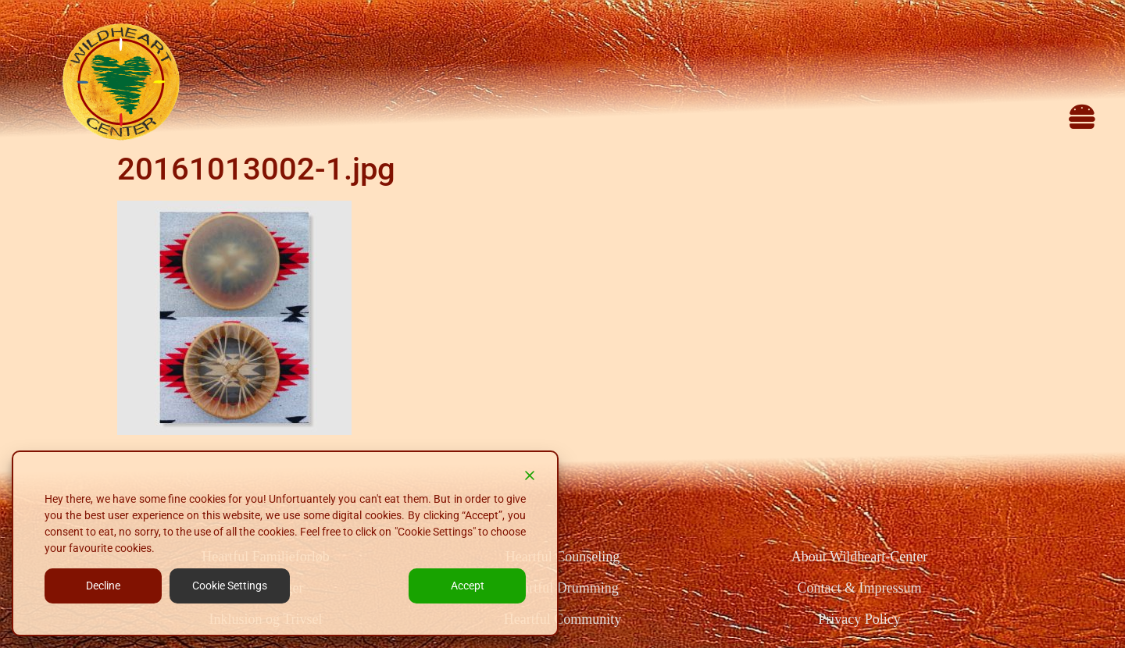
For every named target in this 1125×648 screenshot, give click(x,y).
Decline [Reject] (103, 585)
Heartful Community (562, 619)
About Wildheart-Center (859, 556)
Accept (467, 585)
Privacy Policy (859, 619)
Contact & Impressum (859, 588)
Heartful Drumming (562, 588)
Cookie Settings (229, 585)
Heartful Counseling (562, 556)
